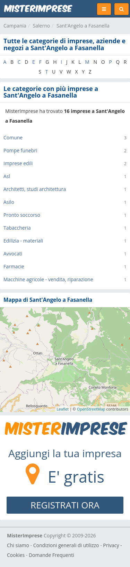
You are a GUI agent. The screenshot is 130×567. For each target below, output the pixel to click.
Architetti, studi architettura (34, 189)
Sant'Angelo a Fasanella (83, 25)
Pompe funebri (20, 150)
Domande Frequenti (51, 555)
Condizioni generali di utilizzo (66, 545)
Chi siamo (18, 545)
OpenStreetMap (91, 409)
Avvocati (12, 253)
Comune (13, 137)
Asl (6, 176)
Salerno (41, 25)
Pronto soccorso (21, 215)
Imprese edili (18, 163)
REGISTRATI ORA (65, 505)
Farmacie (13, 266)
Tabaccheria (17, 227)
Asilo (8, 202)
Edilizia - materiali (23, 240)
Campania (14, 25)
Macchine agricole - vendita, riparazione (48, 279)
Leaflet (63, 409)
